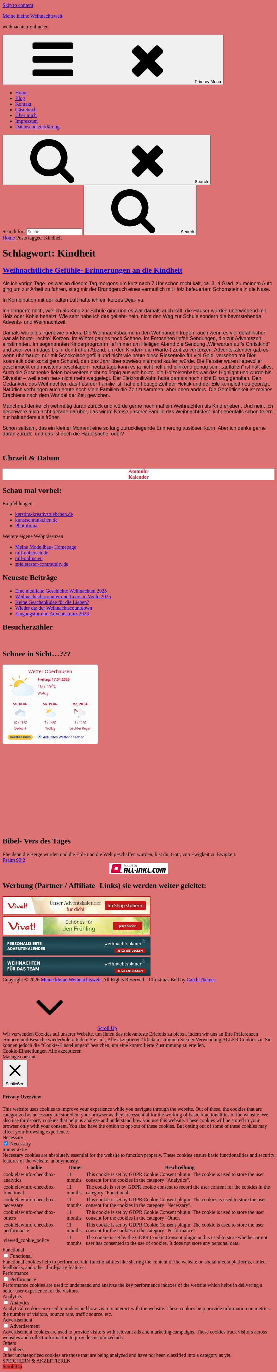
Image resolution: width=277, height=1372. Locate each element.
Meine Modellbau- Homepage (45, 547)
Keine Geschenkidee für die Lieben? (52, 602)
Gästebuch (26, 109)
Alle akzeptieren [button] (65, 1051)
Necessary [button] (13, 1137)
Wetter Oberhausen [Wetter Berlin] (50, 671)
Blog (20, 98)
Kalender (138, 477)
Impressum (26, 121)
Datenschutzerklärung (37, 126)
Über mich (26, 115)
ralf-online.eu (29, 558)
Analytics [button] (12, 1296)
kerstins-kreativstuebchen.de (44, 514)
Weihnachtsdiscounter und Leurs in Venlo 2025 (63, 596)
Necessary (20, 1143)
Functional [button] (13, 1249)
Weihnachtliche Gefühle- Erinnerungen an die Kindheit (92, 270)
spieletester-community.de (41, 564)
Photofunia (26, 525)
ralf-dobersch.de (31, 552)
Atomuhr (138, 471)
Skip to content (18, 5)
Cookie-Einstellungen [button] (25, 1051)
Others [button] (9, 1343)
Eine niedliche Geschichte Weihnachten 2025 (61, 591)
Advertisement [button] (17, 1319)
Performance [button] (15, 1273)
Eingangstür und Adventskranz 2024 (52, 613)
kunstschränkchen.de (36, 520)
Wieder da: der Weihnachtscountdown (53, 608)
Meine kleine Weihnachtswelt (32, 16)
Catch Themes (201, 979)
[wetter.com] (20, 738)
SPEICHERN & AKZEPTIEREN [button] (37, 1360)
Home (21, 92)
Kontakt (23, 104)
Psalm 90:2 (14, 860)
